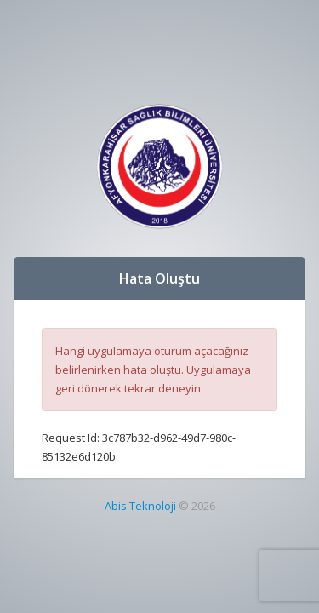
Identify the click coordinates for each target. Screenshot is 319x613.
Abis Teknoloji (140, 505)
